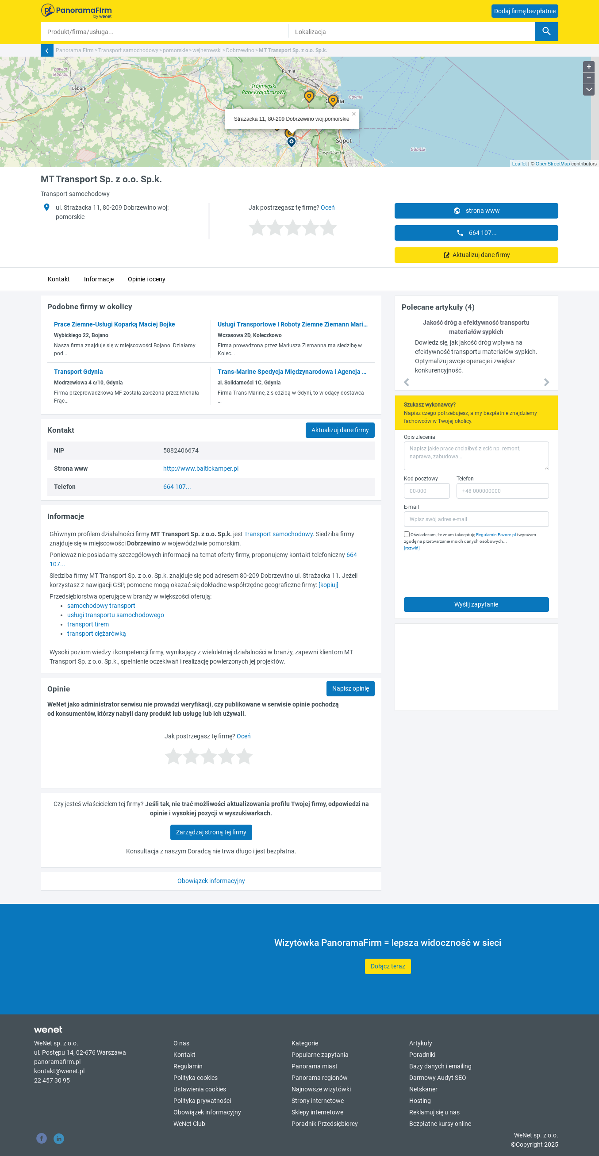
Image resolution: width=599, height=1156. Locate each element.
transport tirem (88, 624)
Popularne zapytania (320, 1054)
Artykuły (420, 1043)
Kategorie (305, 1043)
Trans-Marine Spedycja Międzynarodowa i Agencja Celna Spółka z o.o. (316, 371)
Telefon (465, 479)
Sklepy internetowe (317, 1112)
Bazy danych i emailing (440, 1066)
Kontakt (59, 279)
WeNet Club (189, 1123)
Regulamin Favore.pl (496, 534)
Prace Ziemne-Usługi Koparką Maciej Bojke (114, 324)
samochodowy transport (101, 605)
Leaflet (519, 163)
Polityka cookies (195, 1077)
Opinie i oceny (146, 279)
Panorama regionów (320, 1077)
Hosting (420, 1100)
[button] (406, 382)
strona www (476, 210)
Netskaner (423, 1089)
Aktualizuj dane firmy (480, 254)
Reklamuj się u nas (434, 1112)
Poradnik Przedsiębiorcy (325, 1123)
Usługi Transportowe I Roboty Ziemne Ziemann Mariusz (295, 324)
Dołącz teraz (388, 966)
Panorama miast (315, 1066)
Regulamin (188, 1066)
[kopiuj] (328, 584)
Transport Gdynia (78, 371)
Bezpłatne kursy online (440, 1123)
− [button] (589, 78)
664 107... (476, 232)
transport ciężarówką (96, 633)
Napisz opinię (350, 688)
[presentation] (471, 572)
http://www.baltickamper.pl (200, 468)
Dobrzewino (240, 50)
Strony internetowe (318, 1100)
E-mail (411, 507)
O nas (181, 1043)
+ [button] (589, 66)
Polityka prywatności (202, 1100)
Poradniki (422, 1054)
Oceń (328, 207)
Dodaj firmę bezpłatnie (525, 11)
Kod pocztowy (421, 479)
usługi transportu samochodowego (115, 614)
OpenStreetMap (553, 163)
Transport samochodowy (128, 50)
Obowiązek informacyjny (211, 880)
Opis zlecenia (419, 437)
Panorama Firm (75, 50)
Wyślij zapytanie (476, 604)
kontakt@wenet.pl (59, 1071)
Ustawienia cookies (199, 1089)
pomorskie (175, 50)
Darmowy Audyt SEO (437, 1077)
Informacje (99, 279)
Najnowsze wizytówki (321, 1089)
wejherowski (207, 50)
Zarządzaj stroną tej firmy (211, 832)
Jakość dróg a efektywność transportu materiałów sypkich (476, 327)
